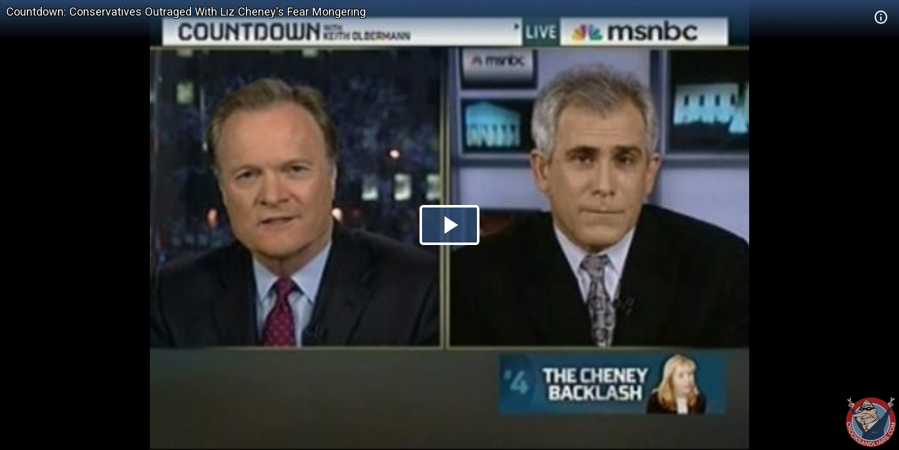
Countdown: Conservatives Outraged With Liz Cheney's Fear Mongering (186, 11)
